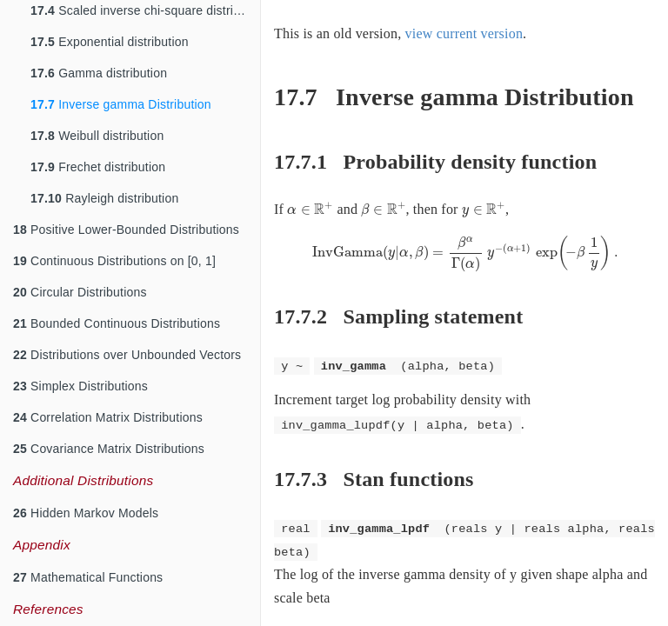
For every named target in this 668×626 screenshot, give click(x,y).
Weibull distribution (97, 136)
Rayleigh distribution (104, 198)
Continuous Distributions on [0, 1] (114, 261)
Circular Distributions (80, 292)
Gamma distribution (98, 73)
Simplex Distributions (80, 386)
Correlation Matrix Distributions (108, 417)
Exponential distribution (109, 42)
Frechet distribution (97, 167)
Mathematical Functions (88, 577)
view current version (464, 33)
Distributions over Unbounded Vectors (127, 355)
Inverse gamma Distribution (120, 104)
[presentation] (310, 209)
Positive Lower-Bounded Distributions (126, 229)
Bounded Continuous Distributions (116, 323)
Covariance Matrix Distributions (108, 449)
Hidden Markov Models (85, 513)
